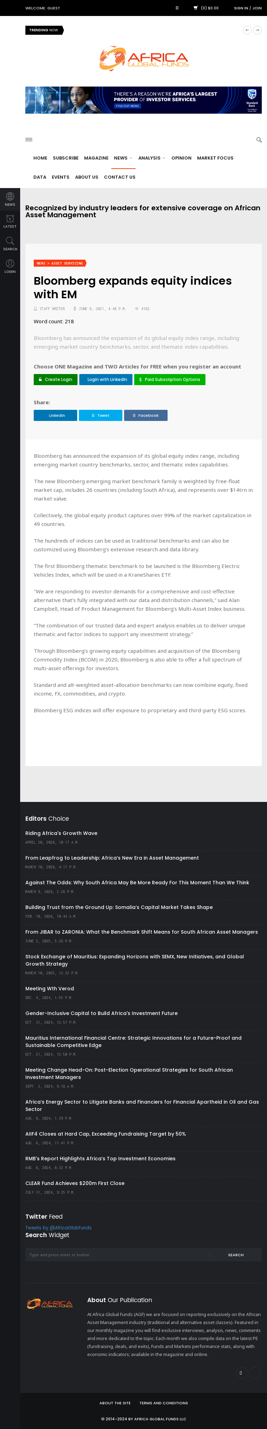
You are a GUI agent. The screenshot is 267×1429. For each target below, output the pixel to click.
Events (61, 177)
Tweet (101, 415)
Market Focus (215, 158)
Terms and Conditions (163, 1403)
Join (257, 8)
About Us (86, 177)
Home (40, 158)
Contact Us (120, 177)
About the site (115, 1403)
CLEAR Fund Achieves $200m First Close (74, 1183)
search (10, 244)
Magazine (96, 158)
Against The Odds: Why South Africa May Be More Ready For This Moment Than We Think (137, 882)
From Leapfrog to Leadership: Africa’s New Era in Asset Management (112, 857)
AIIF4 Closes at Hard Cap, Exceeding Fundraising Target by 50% (105, 1133)
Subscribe (66, 158)
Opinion (181, 158)
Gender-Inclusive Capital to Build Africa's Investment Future (101, 1013)
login (10, 266)
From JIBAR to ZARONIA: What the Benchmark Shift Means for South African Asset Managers (141, 931)
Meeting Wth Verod (49, 988)
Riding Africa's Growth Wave (61, 833)
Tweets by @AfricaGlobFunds (58, 1228)
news (10, 199)
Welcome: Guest (42, 8)
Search (236, 1255)
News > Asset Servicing (60, 263)
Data (39, 177)
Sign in (241, 8)
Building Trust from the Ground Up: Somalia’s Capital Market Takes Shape (119, 907)
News (123, 158)
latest (10, 222)
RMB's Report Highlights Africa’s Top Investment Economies (100, 1158)
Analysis (151, 158)
